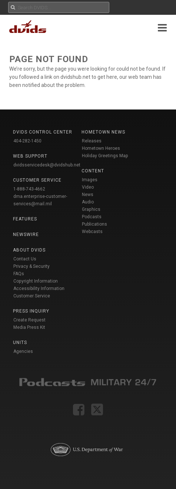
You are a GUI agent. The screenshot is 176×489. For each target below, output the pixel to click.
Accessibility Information (38, 288)
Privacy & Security (31, 266)
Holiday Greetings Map (105, 155)
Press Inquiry (31, 311)
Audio (88, 202)
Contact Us (24, 259)
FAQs (18, 273)
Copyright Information (35, 281)
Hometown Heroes (101, 148)
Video (88, 187)
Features (25, 219)
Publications (94, 224)
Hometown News (103, 132)
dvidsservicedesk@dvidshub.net (46, 165)
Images (89, 179)
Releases (92, 141)
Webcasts (92, 231)
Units (20, 342)
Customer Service (31, 296)
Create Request (29, 320)
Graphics (91, 209)
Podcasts (92, 216)
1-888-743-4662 (29, 189)
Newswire (26, 234)
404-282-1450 (27, 141)
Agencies (23, 351)
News (87, 194)
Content (93, 170)
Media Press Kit (29, 327)
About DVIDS (29, 250)
